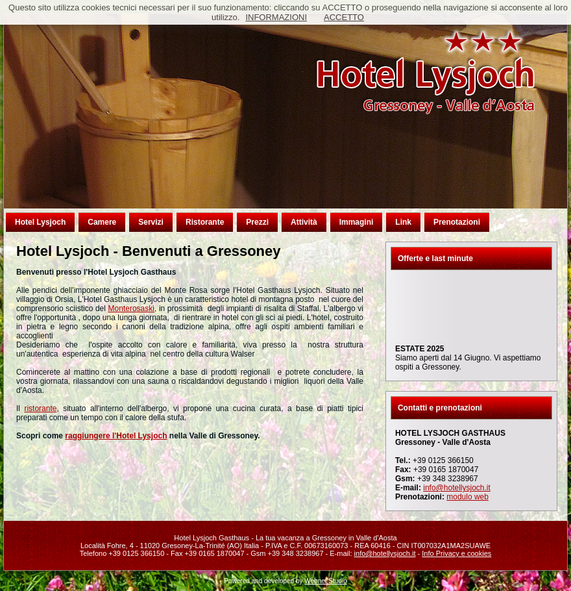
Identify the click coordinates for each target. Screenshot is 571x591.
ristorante (40, 408)
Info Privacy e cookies (456, 553)
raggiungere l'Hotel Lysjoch (116, 435)
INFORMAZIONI (276, 17)
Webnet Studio (325, 581)
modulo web (467, 496)
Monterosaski (131, 308)
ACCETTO (344, 17)
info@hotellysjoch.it (457, 487)
